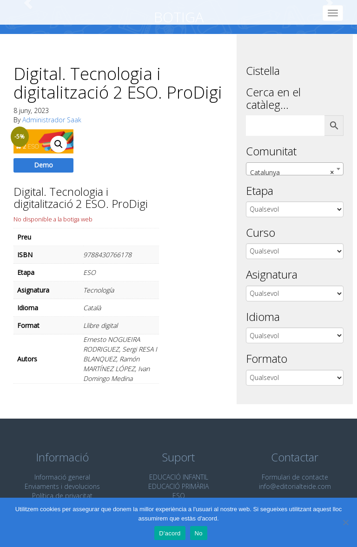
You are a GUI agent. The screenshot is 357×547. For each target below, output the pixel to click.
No (199, 533)
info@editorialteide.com (295, 486)
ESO (178, 495)
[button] (58, 144)
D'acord (169, 533)
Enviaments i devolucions (62, 486)
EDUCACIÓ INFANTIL (178, 477)
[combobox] (295, 168)
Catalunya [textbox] (292, 172)
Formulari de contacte (295, 477)
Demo (43, 164)
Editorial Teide (22, 12)
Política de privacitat (62, 495)
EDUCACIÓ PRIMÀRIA (178, 486)
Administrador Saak (51, 119)
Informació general (62, 477)
